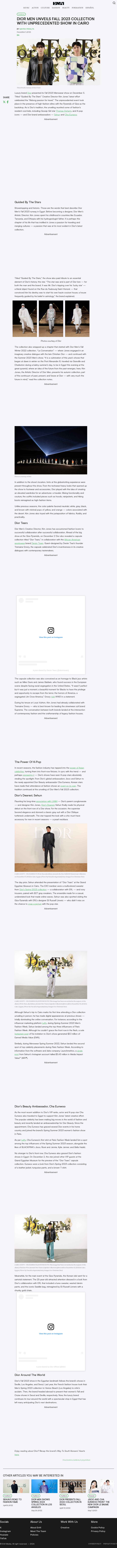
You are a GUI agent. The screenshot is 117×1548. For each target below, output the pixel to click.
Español (90, 7)
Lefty (44, 1023)
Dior (29, 92)
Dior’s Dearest (47, 805)
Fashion (56, 7)
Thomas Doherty (63, 111)
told (53, 696)
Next (86, 318)
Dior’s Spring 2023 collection (33, 889)
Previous (16, 318)
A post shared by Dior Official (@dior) (50, 1367)
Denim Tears (37, 543)
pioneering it (28, 775)
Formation (77, 7)
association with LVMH (46, 801)
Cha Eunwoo (71, 114)
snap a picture (34, 904)
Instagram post (22, 1033)
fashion (76, 1460)
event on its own (68, 785)
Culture (45, 7)
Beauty (66, 7)
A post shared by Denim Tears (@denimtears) (51, 670)
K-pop (82, 1460)
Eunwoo (69, 1460)
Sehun (57, 114)
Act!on (35, 7)
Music (26, 7)
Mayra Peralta (27, 29)
